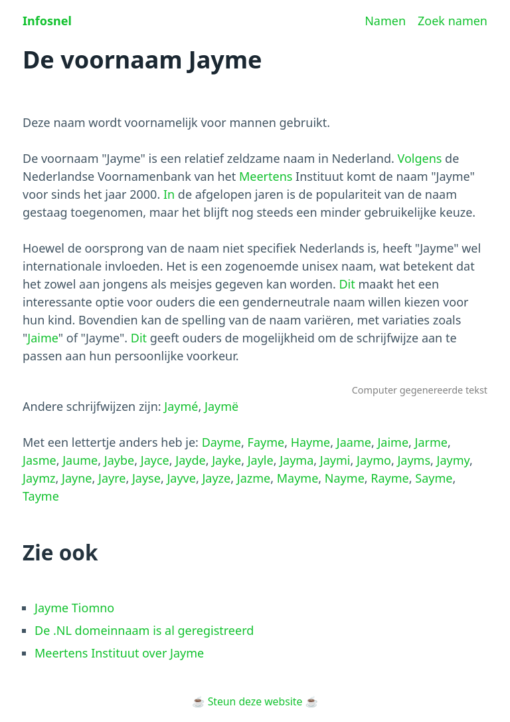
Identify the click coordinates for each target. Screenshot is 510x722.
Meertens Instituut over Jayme (119, 653)
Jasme (39, 460)
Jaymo (374, 460)
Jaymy (453, 460)
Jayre (112, 478)
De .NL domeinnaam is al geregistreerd (144, 630)
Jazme (253, 478)
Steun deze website (255, 701)
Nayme (345, 478)
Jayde (190, 460)
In (169, 194)
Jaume (80, 460)
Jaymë (221, 406)
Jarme (431, 442)
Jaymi (335, 460)
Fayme (266, 442)
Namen (385, 21)
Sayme (433, 478)
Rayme (389, 478)
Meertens (265, 176)
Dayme (221, 442)
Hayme (311, 442)
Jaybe (119, 460)
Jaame (354, 442)
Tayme (41, 496)
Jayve (181, 478)
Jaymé (181, 406)
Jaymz (39, 478)
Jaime (42, 338)
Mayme (298, 478)
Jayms (413, 460)
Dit (347, 284)
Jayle (261, 460)
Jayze (216, 478)
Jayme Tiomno (74, 608)
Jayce (155, 460)
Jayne (77, 478)
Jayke (226, 460)
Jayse (146, 478)
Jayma (296, 460)
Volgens (419, 158)
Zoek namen (452, 21)
